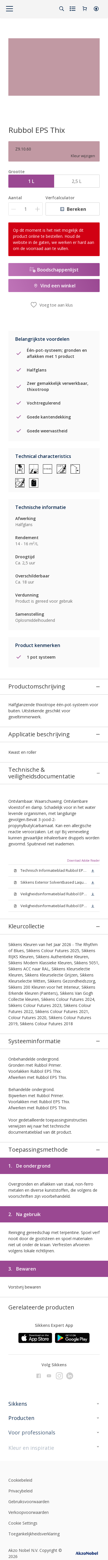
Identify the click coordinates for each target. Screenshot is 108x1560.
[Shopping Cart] (84, 8)
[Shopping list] (73, 8)
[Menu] (9, 9)
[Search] (61, 8)
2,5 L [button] (77, 181)
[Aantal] (25, 208)
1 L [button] (31, 181)
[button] (96, 8)
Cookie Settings (22, 1441)
